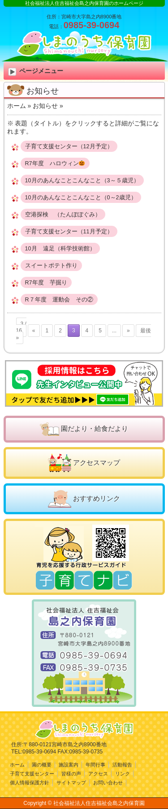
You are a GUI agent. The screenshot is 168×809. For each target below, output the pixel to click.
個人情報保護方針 (29, 782)
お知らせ (45, 105)
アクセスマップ (96, 462)
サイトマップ (71, 782)
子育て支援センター (32, 773)
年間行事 (95, 764)
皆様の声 (71, 773)
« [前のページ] (33, 330)
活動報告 (122, 764)
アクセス (98, 773)
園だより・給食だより (94, 428)
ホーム (16, 105)
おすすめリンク (96, 498)
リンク (122, 773)
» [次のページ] (128, 330)
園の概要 (42, 764)
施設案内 (68, 764)
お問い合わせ (108, 782)
